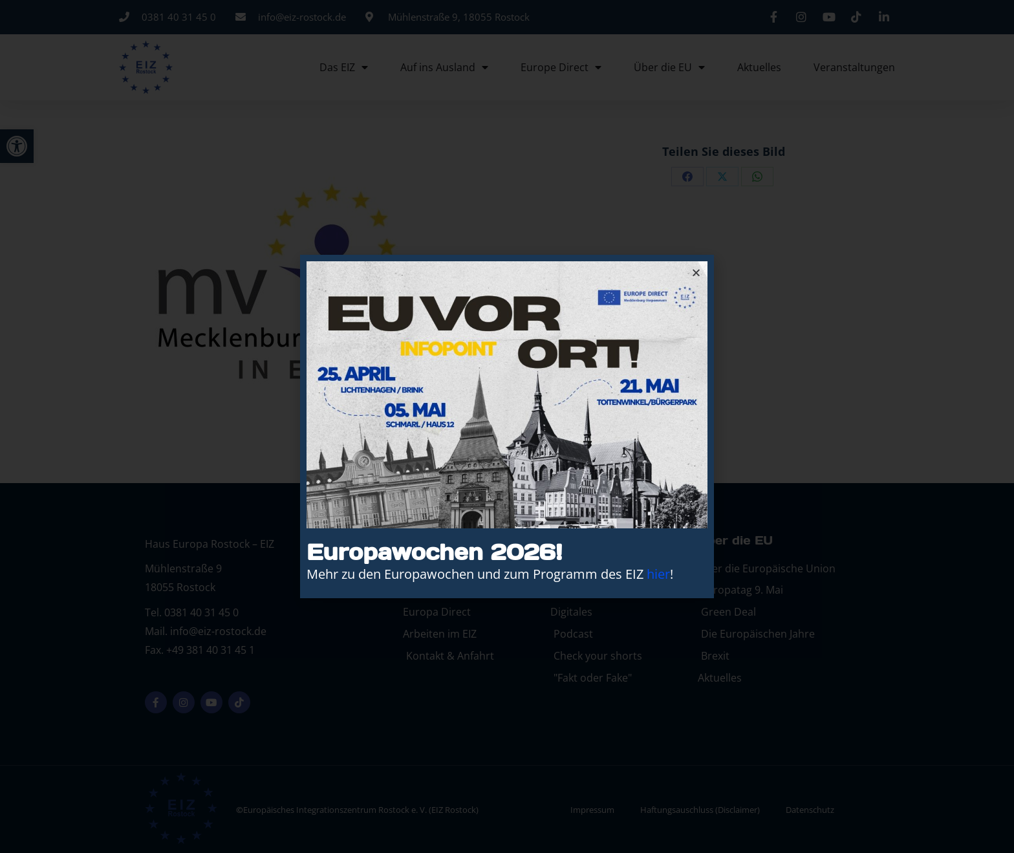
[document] (507, 426)
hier (658, 574)
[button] (696, 272)
